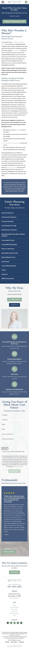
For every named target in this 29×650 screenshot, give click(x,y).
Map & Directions (14, 598)
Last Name (4, 419)
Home (14, 605)
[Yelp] (18, 623)
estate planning (16, 50)
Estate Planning (14, 607)
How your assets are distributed (11, 143)
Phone (3, 424)
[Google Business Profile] (8, 623)
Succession (14, 609)
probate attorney (11, 167)
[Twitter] (14, 623)
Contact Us (14, 611)
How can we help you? (7, 439)
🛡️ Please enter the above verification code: (13, 451)
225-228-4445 (14, 587)
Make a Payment (14, 613)
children (18, 130)
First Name (4, 415)
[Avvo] (21, 623)
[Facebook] (11, 623)
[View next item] (8, 546)
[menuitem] (7, 642)
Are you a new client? (7, 434)
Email (3, 429)
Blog (14, 615)
